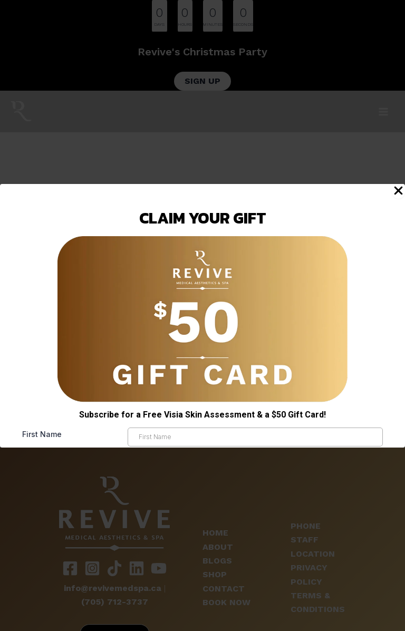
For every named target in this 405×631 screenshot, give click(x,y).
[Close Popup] (398, 191)
